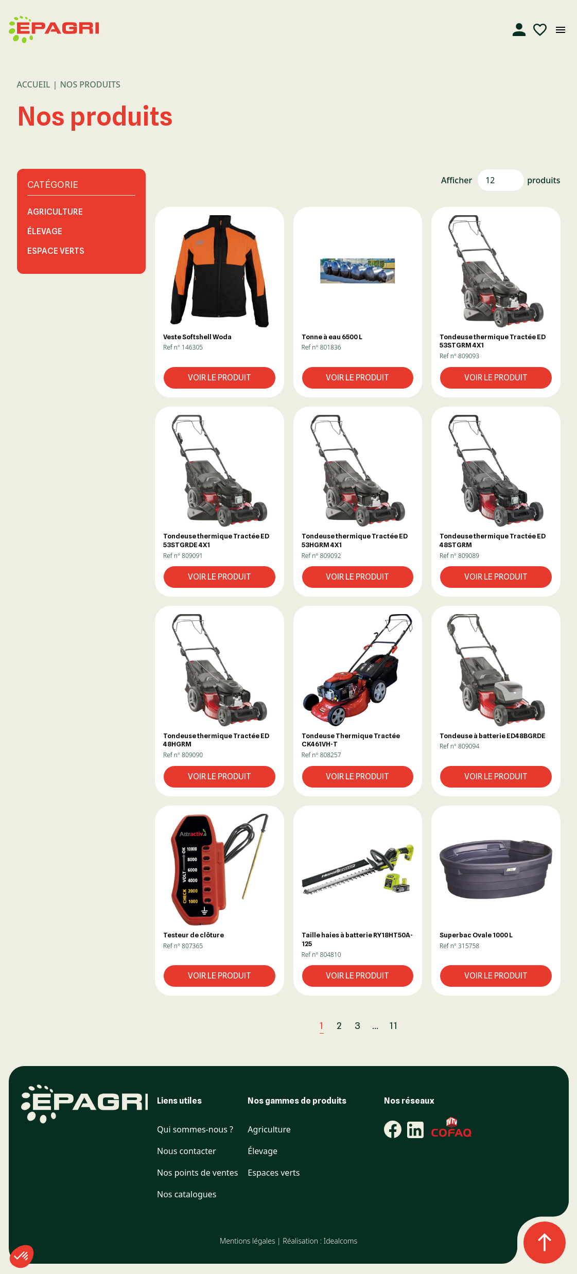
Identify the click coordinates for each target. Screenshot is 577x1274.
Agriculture (55, 212)
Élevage (44, 231)
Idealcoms (340, 1241)
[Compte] (519, 30)
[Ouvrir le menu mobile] (560, 30)
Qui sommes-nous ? (195, 1130)
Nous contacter (186, 1151)
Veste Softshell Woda (197, 337)
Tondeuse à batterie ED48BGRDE (493, 735)
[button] (219, 271)
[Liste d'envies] (540, 30)
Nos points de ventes (197, 1173)
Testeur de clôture (193, 935)
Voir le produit (219, 377)
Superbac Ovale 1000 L (476, 935)
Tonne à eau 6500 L (332, 337)
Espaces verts (274, 1173)
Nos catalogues (186, 1194)
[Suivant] (416, 1025)
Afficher (456, 180)
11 (394, 1025)
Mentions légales (247, 1241)
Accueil (33, 84)
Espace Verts (55, 251)
